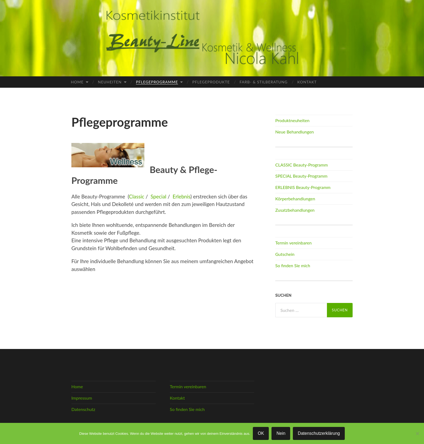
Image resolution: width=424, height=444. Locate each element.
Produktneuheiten (292, 120)
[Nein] (417, 433)
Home (77, 82)
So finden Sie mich (292, 265)
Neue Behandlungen (294, 131)
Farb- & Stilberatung (264, 82)
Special (159, 196)
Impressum (81, 397)
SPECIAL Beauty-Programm (301, 175)
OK (261, 433)
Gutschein (284, 254)
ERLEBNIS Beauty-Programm (302, 187)
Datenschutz (83, 409)
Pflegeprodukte (211, 82)
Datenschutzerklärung (319, 433)
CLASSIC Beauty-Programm (301, 164)
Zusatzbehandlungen (294, 210)
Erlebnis (181, 196)
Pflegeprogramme (157, 82)
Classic (136, 196)
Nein (280, 433)
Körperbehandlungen (295, 198)
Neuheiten (110, 82)
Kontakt (307, 82)
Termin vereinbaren (293, 242)
